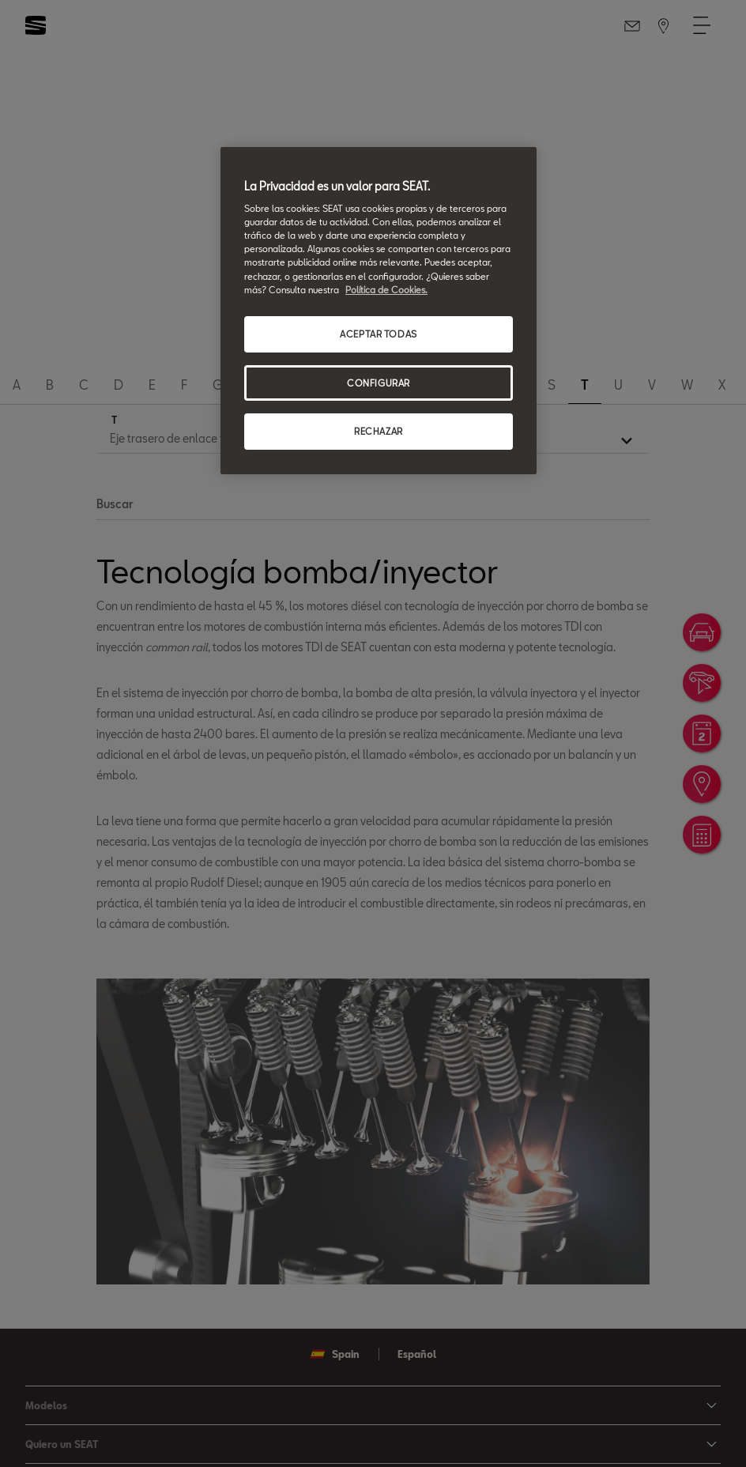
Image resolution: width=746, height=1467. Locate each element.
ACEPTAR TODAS (378, 334)
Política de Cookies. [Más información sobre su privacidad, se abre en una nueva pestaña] (386, 290)
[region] (378, 311)
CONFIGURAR (378, 383)
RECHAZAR (378, 431)
